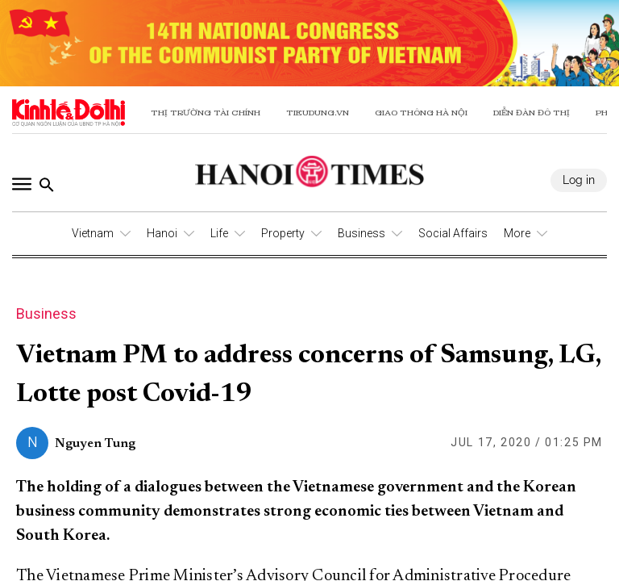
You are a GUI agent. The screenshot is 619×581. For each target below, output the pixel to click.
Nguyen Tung (95, 443)
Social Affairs (453, 233)
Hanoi (162, 233)
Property (283, 233)
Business (361, 233)
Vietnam (93, 233)
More (517, 233)
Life (219, 233)
